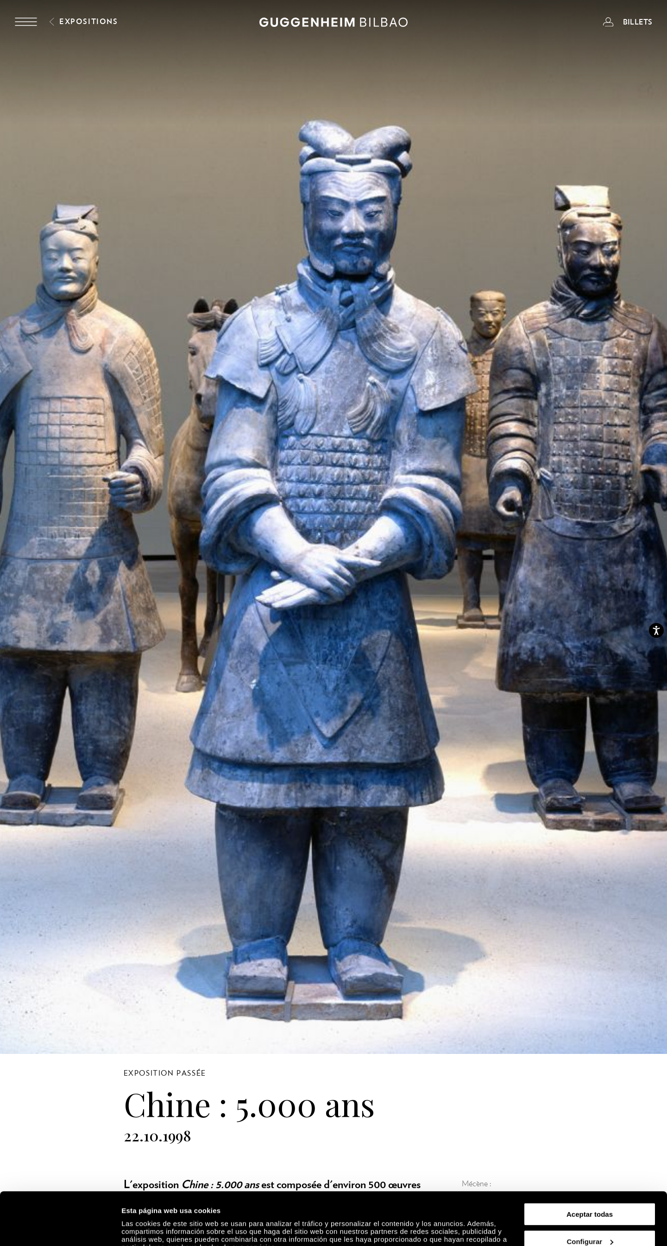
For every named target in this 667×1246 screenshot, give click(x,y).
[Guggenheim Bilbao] (333, 24)
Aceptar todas (589, 1169)
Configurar (589, 1196)
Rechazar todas (590, 1223)
